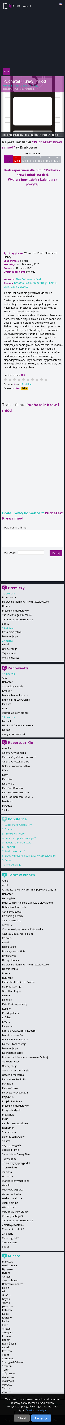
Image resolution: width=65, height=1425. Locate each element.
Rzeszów (7, 1351)
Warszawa (8, 1377)
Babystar (7, 682)
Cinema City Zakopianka (15, 761)
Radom (6, 1339)
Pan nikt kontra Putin (14, 1079)
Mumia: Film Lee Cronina (16, 699)
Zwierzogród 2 (10, 1238)
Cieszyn (6, 1276)
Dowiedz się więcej (36, 1410)
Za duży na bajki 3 (15, 851)
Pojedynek (8, 1096)
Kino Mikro (8, 783)
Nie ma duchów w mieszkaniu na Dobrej (25, 1057)
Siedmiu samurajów (13, 1136)
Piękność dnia (10, 1088)
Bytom (6, 1272)
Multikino (7, 801)
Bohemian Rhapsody (14, 907)
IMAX (5, 770)
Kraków (7, 1317)
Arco (4, 677)
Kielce (5, 1313)
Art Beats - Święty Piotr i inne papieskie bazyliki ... (30, 889)
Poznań (6, 1336)
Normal (6, 729)
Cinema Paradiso (11, 920)
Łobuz (5, 623)
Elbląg (5, 1287)
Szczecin (7, 1366)
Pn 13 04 (25, 159)
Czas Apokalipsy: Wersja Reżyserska (22, 929)
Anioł (5, 885)
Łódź (5, 1325)
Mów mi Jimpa (10, 636)
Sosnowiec (8, 1358)
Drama (6, 606)
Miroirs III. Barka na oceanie (17, 725)
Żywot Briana (9, 1242)
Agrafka (6, 748)
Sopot (5, 1354)
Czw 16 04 (49, 159)
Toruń (5, 1369)
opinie (55, 134)
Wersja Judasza (10, 657)
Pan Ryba (7, 1083)
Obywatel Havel (11, 1061)
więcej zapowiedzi (14, 734)
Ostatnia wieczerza (13, 1074)
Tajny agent (9, 653)
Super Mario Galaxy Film (18, 824)
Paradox (7, 805)
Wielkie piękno (10, 1202)
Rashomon (8, 1127)
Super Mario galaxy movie (17, 615)
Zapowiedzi (18, 668)
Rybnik (6, 1347)
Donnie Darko (10, 968)
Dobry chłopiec (10, 960)
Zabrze (6, 1388)
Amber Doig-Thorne (44, 282)
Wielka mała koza (12, 1198)
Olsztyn (6, 1328)
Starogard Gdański (13, 1362)
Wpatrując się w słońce (15, 712)
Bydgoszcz (8, 1269)
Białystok (7, 1261)
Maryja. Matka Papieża (15, 695)
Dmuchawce (9, 597)
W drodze (7, 1176)
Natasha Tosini (22, 282)
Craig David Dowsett (16, 286)
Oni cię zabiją (9, 648)
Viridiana (7, 1172)
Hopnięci (10, 846)
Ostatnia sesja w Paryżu (15, 1070)
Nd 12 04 (17, 159)
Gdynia (6, 1299)
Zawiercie (7, 1392)
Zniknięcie (7, 1233)
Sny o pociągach (11, 1145)
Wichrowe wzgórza (13, 1189)
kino (21, 5)
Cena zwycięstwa (11, 632)
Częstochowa (10, 1280)
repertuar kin (16, 134)
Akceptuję (41, 1418)
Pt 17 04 (57, 159)
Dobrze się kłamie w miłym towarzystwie (25, 601)
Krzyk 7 (6, 1022)
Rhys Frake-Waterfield (24, 88)
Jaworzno (7, 1306)
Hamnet (6, 995)
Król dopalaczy (10, 1013)
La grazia (7, 1026)
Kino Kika (7, 779)
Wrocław (7, 1384)
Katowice (7, 1310)
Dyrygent (7, 977)
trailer (47, 134)
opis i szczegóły (33, 134)
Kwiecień (7, 690)
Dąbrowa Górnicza (12, 1284)
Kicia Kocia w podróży (14, 1004)
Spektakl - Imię (10, 1149)
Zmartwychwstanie (13, 1224)
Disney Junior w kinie (13, 951)
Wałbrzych (8, 1380)
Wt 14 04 (33, 159)
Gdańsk (6, 1295)
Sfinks (5, 810)
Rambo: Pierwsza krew (15, 1123)
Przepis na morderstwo (15, 610)
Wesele (6, 1185)
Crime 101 (8, 924)
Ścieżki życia (9, 1132)
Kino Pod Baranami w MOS (17, 796)
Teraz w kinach (21, 875)
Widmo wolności (11, 1194)
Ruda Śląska (9, 1343)
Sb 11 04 (9, 159)
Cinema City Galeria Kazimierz (19, 757)
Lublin (5, 1321)
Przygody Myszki (11, 1110)
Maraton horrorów (12, 1035)
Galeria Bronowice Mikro (16, 766)
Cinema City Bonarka (14, 752)
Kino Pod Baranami (13, 788)
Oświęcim (7, 1332)
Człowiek (7, 938)
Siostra (6, 1141)
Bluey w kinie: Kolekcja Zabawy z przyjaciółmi (30, 855)
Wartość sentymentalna (15, 1180)
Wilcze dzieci (9, 1207)
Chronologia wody (12, 686)
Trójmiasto (8, 1373)
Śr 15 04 (41, 159)
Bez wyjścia (8, 898)
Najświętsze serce (12, 1052)
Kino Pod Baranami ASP (15, 792)
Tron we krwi (9, 1167)
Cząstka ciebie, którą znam (17, 933)
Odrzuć (22, 1418)
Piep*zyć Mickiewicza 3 (15, 1092)
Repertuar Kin (20, 742)
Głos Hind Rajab (11, 991)
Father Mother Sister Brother (18, 982)
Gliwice (6, 1302)
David (5, 644)
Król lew (6, 1017)
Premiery (16, 588)
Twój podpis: (10, 552)
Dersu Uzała (9, 946)
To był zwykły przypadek (16, 1163)
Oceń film (26, 384)
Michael (6, 721)
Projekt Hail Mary (14, 833)
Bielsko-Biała (9, 1265)
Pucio (5, 708)
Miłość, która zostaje (14, 1044)
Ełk (3, 1291)
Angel (5, 880)
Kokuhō (6, 1008)
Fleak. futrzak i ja (11, 986)
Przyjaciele (8, 1114)
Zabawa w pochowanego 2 (17, 619)
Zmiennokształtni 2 (13, 1229)
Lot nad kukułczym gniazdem (19, 1030)
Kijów (5, 774)
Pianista (6, 704)
